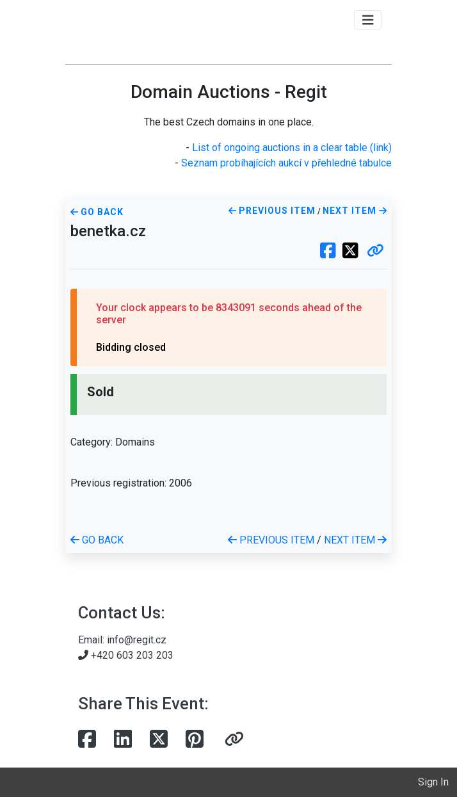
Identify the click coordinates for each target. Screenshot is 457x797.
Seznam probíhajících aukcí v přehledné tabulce (286, 163)
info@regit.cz (136, 640)
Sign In (433, 782)
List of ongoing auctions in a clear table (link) (292, 147)
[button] (375, 251)
